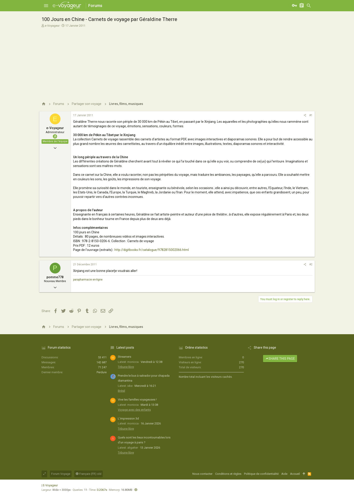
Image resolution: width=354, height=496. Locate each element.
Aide (284, 473)
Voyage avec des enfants (134, 409)
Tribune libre (126, 367)
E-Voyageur (50, 485)
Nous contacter (202, 473)
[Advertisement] (176, 61)
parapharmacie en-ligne (87, 279)
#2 (310, 264)
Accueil (295, 473)
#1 (310, 115)
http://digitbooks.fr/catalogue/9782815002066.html (151, 250)
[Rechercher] (308, 6)
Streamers (124, 356)
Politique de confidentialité (261, 473)
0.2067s (102, 489)
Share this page (280, 358)
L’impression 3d (128, 418)
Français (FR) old (88, 473)
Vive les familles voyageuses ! (137, 399)
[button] (46, 5)
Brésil (121, 390)
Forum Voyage (60, 473)
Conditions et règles (228, 473)
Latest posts (125, 347)
